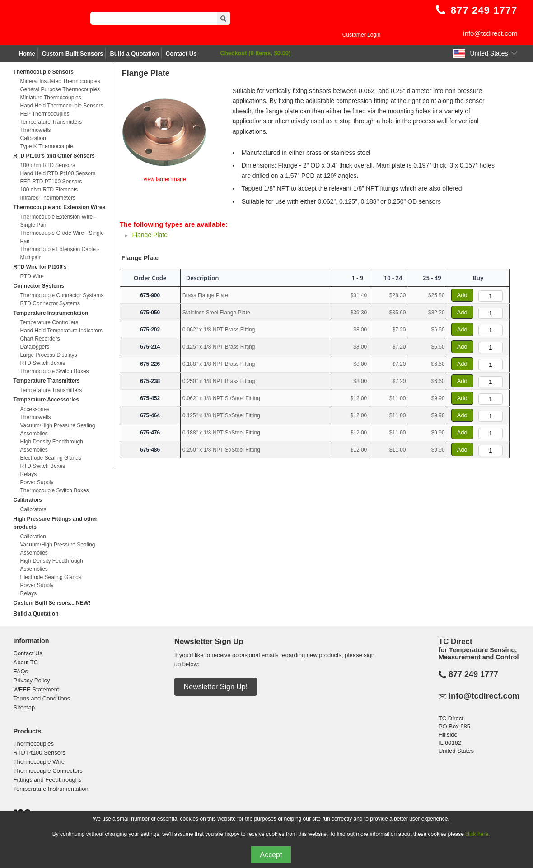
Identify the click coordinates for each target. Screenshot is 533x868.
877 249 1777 (473, 674)
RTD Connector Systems (50, 303)
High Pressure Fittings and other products (56, 523)
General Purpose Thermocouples (60, 89)
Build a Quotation (134, 53)
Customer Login (361, 35)
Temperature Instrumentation (51, 313)
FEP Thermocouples (45, 114)
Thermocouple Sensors (44, 72)
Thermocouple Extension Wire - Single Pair (58, 221)
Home (27, 53)
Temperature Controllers (49, 322)
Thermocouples (34, 743)
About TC (26, 662)
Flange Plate (150, 234)
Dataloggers (35, 347)
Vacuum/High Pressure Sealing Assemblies (57, 429)
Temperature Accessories (46, 400)
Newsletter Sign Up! (216, 687)
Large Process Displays (48, 355)
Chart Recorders (40, 339)
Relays (28, 474)
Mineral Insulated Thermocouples (60, 81)
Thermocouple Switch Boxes (54, 371)
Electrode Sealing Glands (50, 458)
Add (462, 295)
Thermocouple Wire (39, 761)
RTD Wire (32, 276)
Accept (271, 855)
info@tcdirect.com (490, 33)
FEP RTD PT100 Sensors (51, 181)
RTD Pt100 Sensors (39, 752)
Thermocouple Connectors (48, 770)
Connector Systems (39, 286)
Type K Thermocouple (46, 146)
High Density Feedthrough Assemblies (51, 446)
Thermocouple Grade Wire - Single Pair (62, 237)
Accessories (35, 409)
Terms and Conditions (42, 698)
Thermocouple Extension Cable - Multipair (59, 253)
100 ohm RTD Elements (49, 190)
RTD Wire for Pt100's (40, 267)
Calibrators (28, 500)
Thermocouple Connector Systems (62, 295)
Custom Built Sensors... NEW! (52, 603)
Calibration (33, 138)
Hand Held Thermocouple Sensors (61, 106)
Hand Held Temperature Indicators (61, 330)
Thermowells (35, 130)
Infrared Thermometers (48, 198)
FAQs (21, 671)
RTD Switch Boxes (42, 363)
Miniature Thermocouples (50, 97)
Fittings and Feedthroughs (48, 779)
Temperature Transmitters (51, 122)
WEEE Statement (36, 689)
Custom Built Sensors (72, 53)
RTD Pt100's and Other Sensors (54, 156)
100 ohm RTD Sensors (47, 165)
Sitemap (24, 707)
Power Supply (37, 482)
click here (476, 834)
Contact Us (181, 53)
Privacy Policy (32, 680)
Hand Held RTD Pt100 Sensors (58, 173)
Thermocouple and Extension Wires (60, 207)
